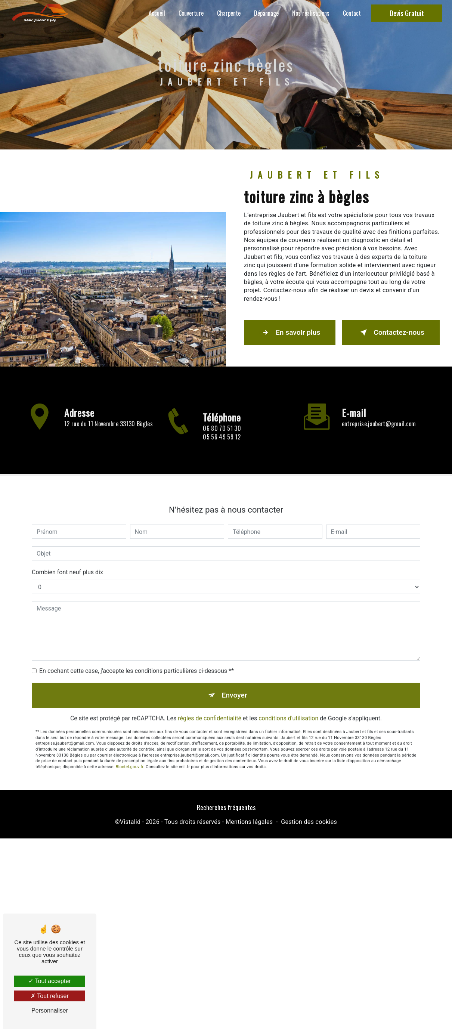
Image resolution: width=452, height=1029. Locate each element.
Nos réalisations (310, 13)
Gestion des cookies (309, 821)
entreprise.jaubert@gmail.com (379, 413)
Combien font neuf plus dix (67, 562)
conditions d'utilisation (288, 708)
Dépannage (266, 13)
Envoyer (234, 685)
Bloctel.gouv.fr (129, 756)
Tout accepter (49, 981)
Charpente (229, 13)
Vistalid (130, 821)
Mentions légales (249, 821)
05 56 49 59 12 (221, 446)
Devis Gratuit (407, 12)
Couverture (191, 13)
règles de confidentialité (209, 708)
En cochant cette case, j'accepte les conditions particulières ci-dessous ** (136, 660)
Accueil (157, 13)
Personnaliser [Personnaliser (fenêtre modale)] (49, 1010)
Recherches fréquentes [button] (226, 807)
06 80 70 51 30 (222, 438)
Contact (352, 13)
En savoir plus (289, 332)
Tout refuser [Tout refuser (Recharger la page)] (50, 996)
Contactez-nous (390, 332)
